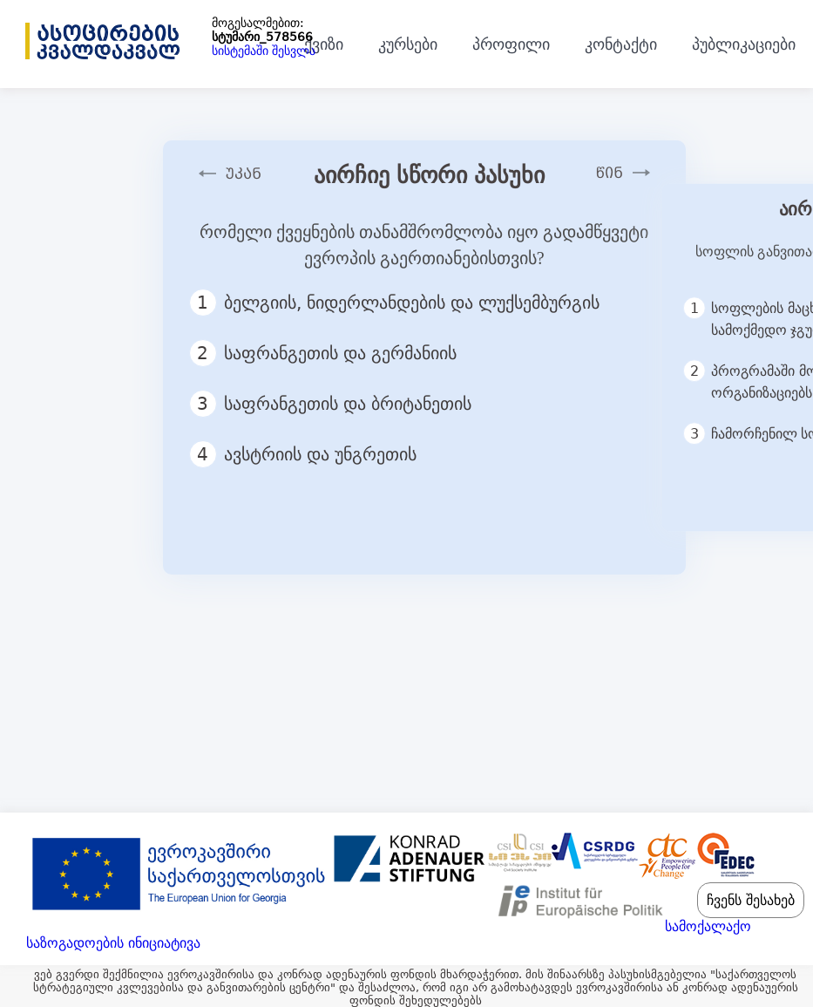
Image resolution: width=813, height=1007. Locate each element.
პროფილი (511, 44)
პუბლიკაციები (744, 44)
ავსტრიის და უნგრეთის (310, 454)
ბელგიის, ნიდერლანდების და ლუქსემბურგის (402, 302)
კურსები (407, 44)
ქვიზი (323, 44)
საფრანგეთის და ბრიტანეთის (338, 404)
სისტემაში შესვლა (263, 51)
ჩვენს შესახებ (751, 900)
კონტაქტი (621, 44)
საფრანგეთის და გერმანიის (330, 353)
